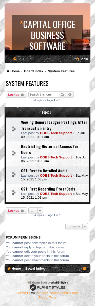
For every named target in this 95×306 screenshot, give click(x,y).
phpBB (34, 293)
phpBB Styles (59, 282)
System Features (27, 83)
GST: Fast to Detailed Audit (44, 171)
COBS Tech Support (56, 133)
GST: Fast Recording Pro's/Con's (48, 189)
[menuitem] (18, 59)
